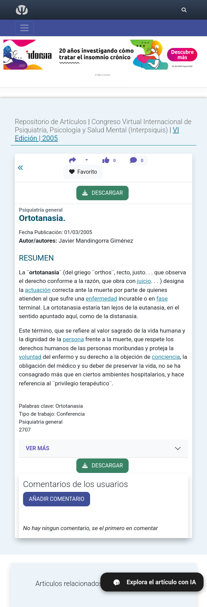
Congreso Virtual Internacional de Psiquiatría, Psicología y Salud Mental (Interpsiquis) (103, 126)
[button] (78, 160)
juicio (144, 280)
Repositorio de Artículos (51, 122)
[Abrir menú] (24, 28)
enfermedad (101, 298)
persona (73, 339)
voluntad (30, 356)
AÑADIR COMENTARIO (56, 499)
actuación (38, 289)
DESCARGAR (102, 193)
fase (162, 298)
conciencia (166, 356)
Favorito (83, 172)
